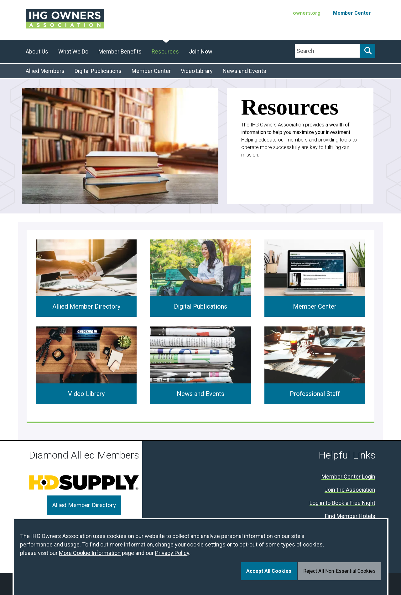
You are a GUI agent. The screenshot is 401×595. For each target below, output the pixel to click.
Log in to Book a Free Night (342, 503)
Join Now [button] (200, 51)
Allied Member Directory (86, 306)
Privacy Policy (172, 553)
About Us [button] (37, 51)
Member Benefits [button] (120, 51)
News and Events (244, 71)
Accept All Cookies (268, 571)
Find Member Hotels (350, 516)
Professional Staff (315, 394)
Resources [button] (165, 51)
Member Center (352, 13)
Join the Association (350, 490)
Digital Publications (98, 71)
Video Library (197, 71)
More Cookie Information (90, 553)
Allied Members (45, 71)
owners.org (306, 13)
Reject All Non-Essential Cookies (339, 571)
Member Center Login (348, 477)
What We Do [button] (73, 51)
